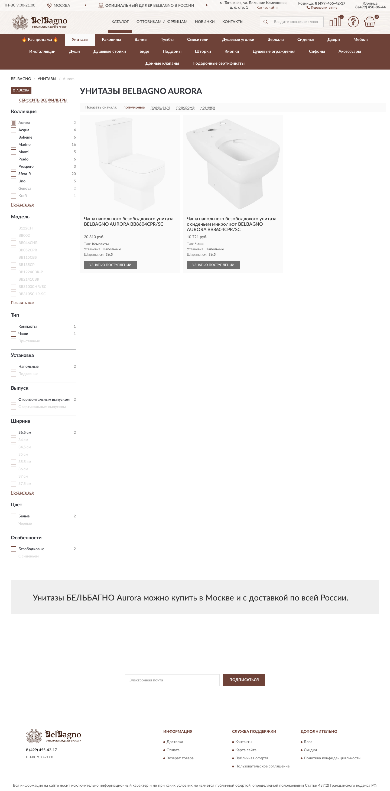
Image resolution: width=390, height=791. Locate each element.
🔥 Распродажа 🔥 (40, 40)
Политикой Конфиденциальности (192, 692)
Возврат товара (180, 758)
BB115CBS (27, 258)
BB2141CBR (28, 279)
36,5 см (24, 433)
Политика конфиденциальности (332, 758)
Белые (24, 516)
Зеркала (276, 40)
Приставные (29, 341)
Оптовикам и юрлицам (161, 22)
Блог (308, 742)
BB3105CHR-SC (32, 294)
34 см (23, 440)
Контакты (232, 22)
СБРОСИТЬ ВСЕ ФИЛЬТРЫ (43, 100)
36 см (23, 469)
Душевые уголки (238, 40)
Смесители (198, 40)
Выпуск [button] (19, 388)
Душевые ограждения (274, 52)
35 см (23, 455)
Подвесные (28, 374)
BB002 (24, 236)
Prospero (26, 167)
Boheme (25, 137)
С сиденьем (28, 556)
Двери (333, 40)
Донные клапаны (162, 63)
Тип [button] (15, 315)
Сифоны (317, 52)
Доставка (175, 742)
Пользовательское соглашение (262, 767)
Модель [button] (20, 217)
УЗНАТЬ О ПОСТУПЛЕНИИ (110, 265)
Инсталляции (42, 52)
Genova (24, 189)
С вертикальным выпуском (42, 407)
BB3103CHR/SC (32, 287)
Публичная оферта (251, 758)
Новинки (205, 22)
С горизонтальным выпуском (44, 400)
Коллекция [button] (24, 111)
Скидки (310, 750)
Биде (144, 52)
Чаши (23, 334)
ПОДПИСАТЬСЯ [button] (244, 680)
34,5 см (24, 447)
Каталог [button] (120, 22)
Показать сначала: (101, 107)
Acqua (23, 130)
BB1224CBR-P (30, 272)
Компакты (27, 327)
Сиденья (305, 40)
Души (74, 52)
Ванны (141, 40)
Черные (25, 524)
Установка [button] (22, 355)
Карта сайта (245, 750)
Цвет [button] (16, 505)
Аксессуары (350, 52)
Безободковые (31, 549)
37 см (23, 476)
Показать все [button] (22, 204)
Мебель (360, 40)
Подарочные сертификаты (219, 63)
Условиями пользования (240, 692)
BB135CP (26, 265)
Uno (21, 181)
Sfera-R (24, 174)
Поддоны (172, 52)
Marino (24, 145)
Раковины (111, 40)
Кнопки (232, 52)
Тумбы (167, 40)
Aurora (24, 123)
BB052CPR (27, 250)
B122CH (25, 228)
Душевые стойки (109, 52)
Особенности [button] (26, 538)
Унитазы (80, 40)
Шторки (203, 52)
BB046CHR (28, 243)
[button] (322, 7)
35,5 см (24, 462)
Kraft (22, 196)
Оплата (173, 750)
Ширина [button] (20, 421)
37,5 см (24, 484)
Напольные (28, 367)
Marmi (24, 152)
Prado (23, 159)
